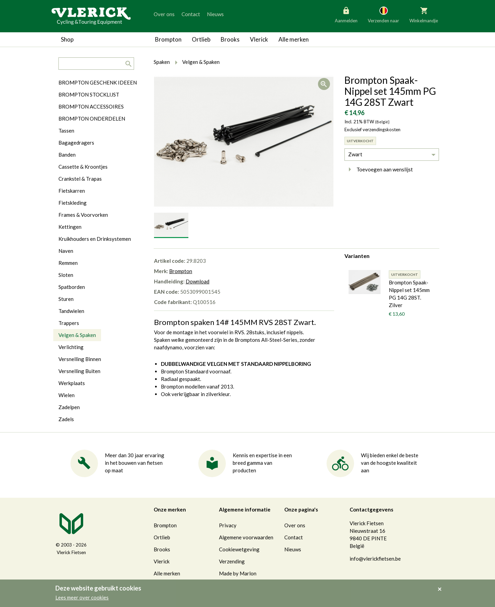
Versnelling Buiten (79, 371)
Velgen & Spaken (77, 335)
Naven (65, 251)
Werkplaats (71, 383)
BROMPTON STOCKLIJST (88, 94)
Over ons (164, 14)
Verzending (232, 561)
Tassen (66, 130)
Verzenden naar (383, 14)
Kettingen (69, 227)
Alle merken (293, 39)
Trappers (68, 323)
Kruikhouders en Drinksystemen (94, 239)
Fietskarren (71, 191)
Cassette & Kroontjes (83, 167)
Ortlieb (201, 39)
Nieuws (215, 14)
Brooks (230, 39)
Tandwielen (71, 311)
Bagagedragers (76, 142)
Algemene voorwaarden (246, 537)
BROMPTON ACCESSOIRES (91, 106)
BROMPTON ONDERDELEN (91, 118)
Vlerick (259, 39)
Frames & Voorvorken (83, 215)
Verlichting (71, 347)
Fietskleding (72, 203)
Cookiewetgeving (239, 549)
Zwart (355, 154)
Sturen (66, 299)
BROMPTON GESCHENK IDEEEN (97, 82)
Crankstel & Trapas (80, 179)
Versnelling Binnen (79, 359)
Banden (67, 154)
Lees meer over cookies (82, 597)
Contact (191, 14)
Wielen (66, 395)
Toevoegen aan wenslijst (378, 169)
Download (197, 281)
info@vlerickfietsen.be (375, 558)
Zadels (66, 419)
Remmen (68, 263)
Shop (67, 39)
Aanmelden (346, 14)
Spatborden (71, 287)
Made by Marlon (237, 573)
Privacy (227, 525)
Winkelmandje (423, 14)
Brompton (168, 39)
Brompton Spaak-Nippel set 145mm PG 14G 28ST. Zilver (409, 293)
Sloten (65, 275)
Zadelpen (69, 407)
